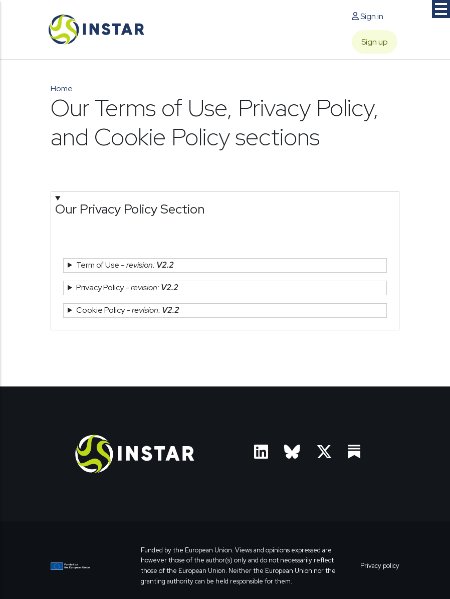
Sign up (374, 42)
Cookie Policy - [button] (127, 310)
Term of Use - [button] (125, 265)
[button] (225, 219)
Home (62, 88)
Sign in (367, 16)
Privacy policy (379, 565)
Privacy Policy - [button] (127, 287)
